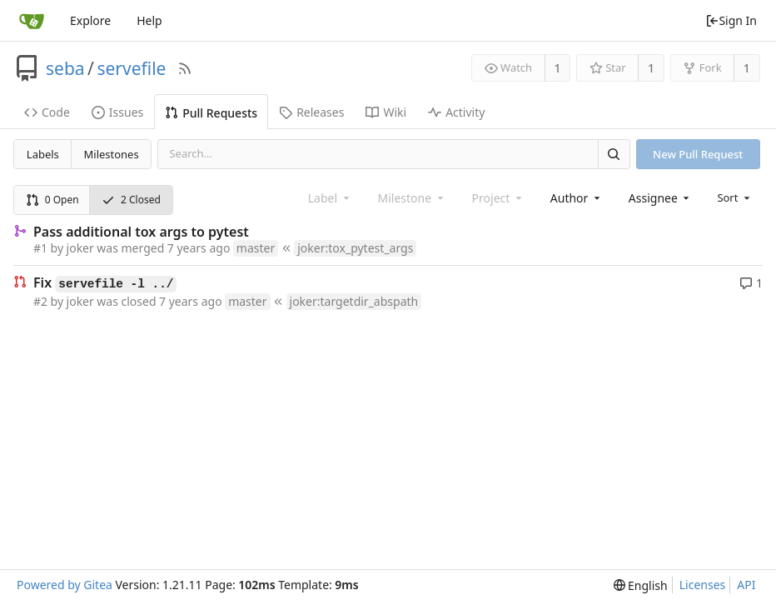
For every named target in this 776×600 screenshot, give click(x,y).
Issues (117, 112)
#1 (40, 248)
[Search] (613, 153)
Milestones (111, 154)
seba (65, 68)
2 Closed (131, 199)
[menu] (735, 197)
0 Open (52, 199)
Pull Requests (211, 113)
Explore (90, 20)
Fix (105, 283)
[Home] (31, 21)
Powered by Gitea (64, 584)
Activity (456, 112)
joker (80, 248)
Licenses (702, 584)
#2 (40, 301)
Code (47, 112)
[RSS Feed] (184, 68)
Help (149, 20)
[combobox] (577, 198)
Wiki (386, 112)
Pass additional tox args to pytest (141, 231)
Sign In (731, 20)
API (746, 584)
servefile (131, 68)
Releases (311, 112)
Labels (43, 154)
